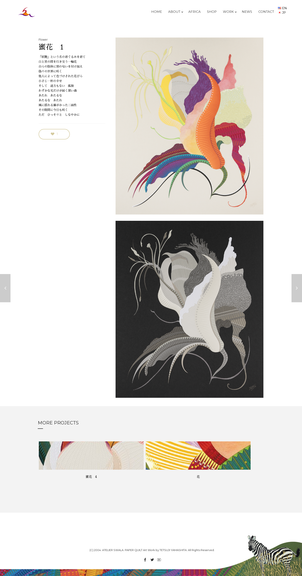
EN (282, 8)
